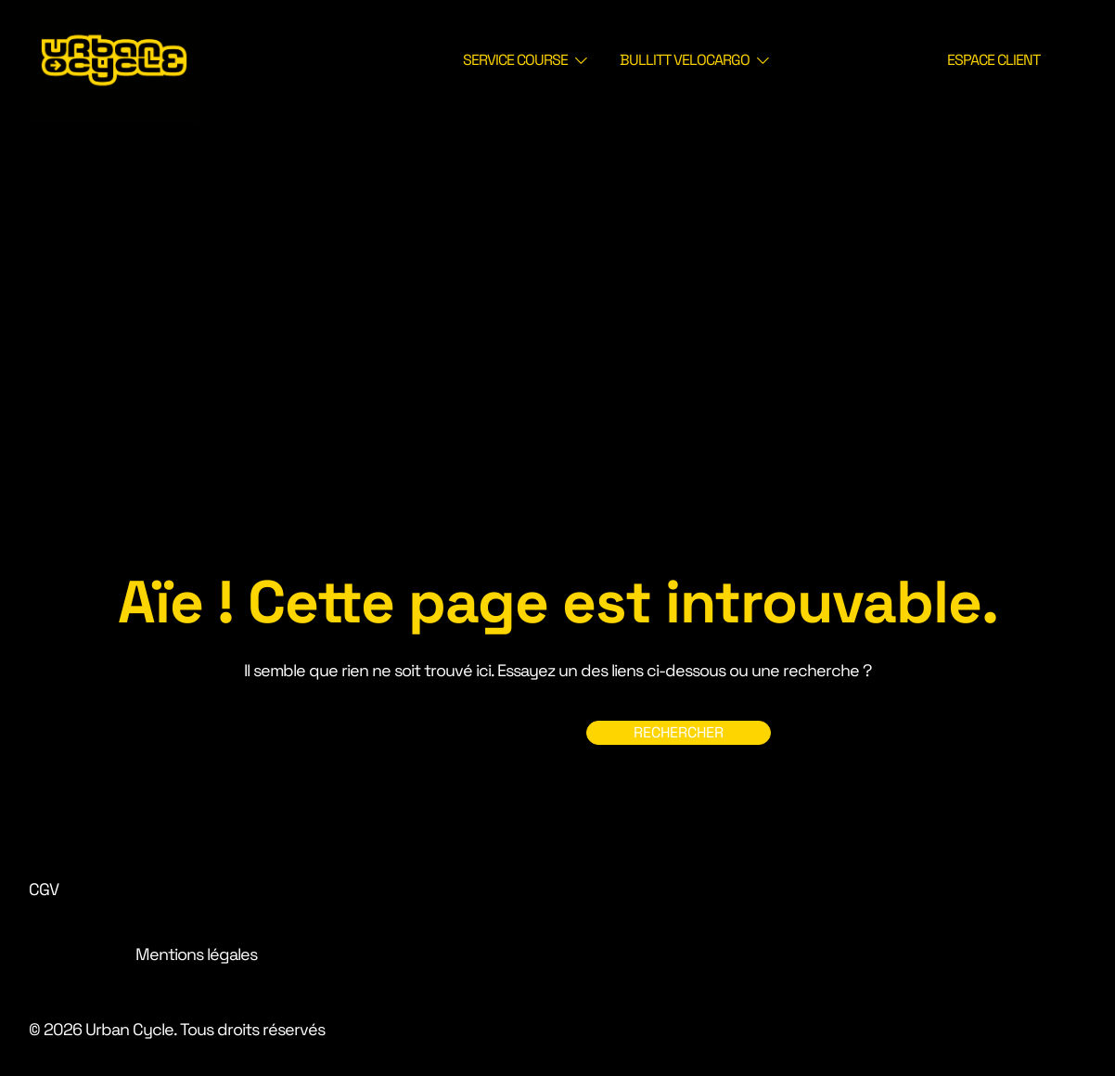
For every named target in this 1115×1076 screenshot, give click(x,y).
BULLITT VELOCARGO (685, 60)
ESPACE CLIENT (993, 60)
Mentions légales (196, 954)
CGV (43, 889)
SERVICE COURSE (515, 60)
